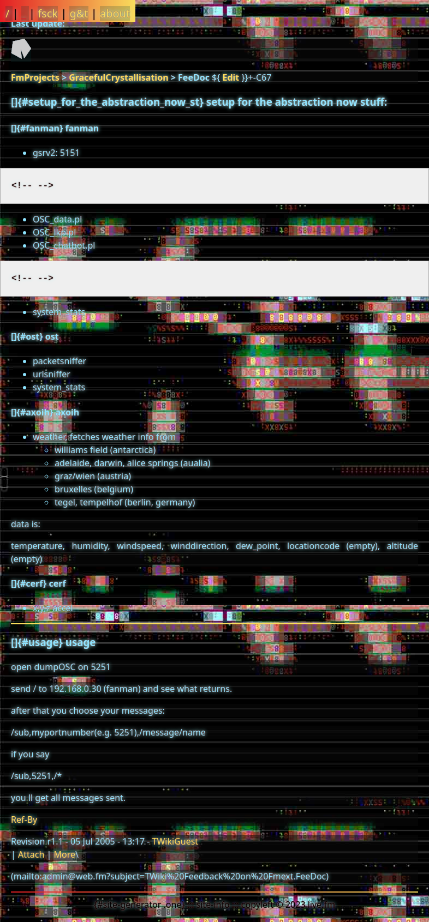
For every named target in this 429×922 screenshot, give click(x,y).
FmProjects (35, 77)
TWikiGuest (175, 841)
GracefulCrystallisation (118, 77)
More (64, 854)
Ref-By (24, 819)
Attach (31, 854)
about (115, 13)
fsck (48, 13)
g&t (78, 13)
